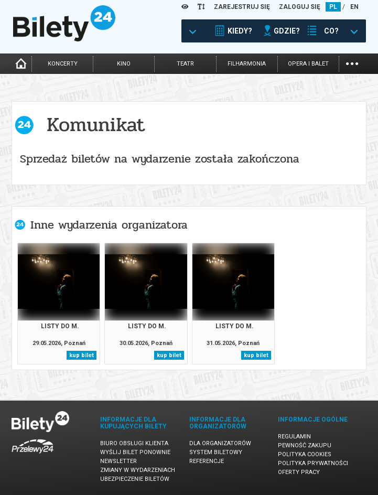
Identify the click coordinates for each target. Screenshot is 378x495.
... (352, 62)
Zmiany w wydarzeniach (137, 470)
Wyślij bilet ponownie (135, 452)
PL (333, 6)
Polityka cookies (304, 454)
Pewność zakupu (304, 445)
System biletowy (215, 452)
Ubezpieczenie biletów (134, 479)
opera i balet (308, 63)
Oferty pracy (299, 472)
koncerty (63, 63)
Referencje (206, 461)
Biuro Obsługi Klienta (134, 443)
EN (354, 6)
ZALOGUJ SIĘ (299, 6)
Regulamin (294, 436)
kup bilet (81, 355)
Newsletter (118, 461)
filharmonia (247, 63)
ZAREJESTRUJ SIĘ (242, 6)
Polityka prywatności (313, 463)
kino (124, 63)
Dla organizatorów (220, 443)
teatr (185, 63)
